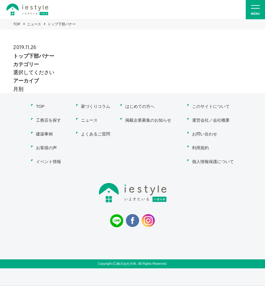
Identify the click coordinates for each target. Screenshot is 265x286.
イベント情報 (48, 162)
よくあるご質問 (95, 134)
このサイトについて (211, 106)
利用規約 (200, 148)
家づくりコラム (95, 106)
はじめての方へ (140, 106)
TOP (16, 24)
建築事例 (44, 134)
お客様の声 (46, 148)
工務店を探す (48, 120)
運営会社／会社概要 (211, 120)
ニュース (34, 24)
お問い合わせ (204, 134)
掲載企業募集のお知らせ (148, 120)
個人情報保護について (213, 162)
